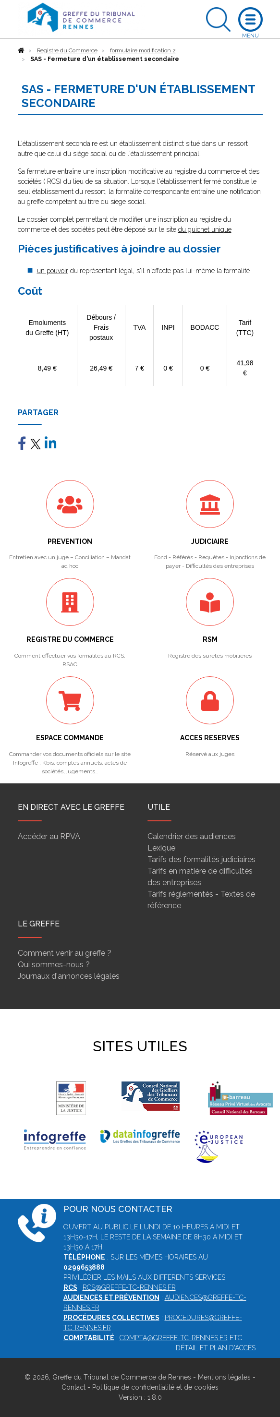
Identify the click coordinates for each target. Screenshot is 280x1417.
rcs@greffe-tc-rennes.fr (129, 1287)
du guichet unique (204, 229)
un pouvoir (52, 271)
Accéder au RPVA (49, 836)
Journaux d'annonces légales (69, 976)
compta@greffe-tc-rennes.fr (174, 1338)
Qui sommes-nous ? (54, 964)
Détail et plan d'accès (216, 1348)
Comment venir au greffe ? (64, 953)
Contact (73, 1387)
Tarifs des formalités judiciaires (201, 859)
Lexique (161, 848)
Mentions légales (224, 1377)
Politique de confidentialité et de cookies (155, 1387)
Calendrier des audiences (191, 836)
